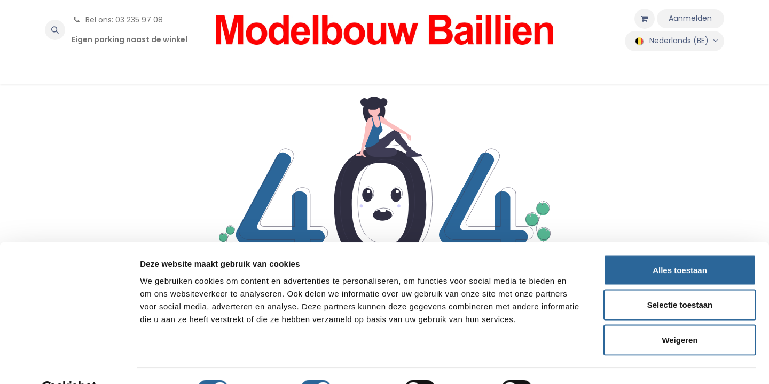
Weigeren (679, 313)
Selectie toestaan (680, 279)
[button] (55, 30)
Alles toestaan (680, 244)
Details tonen (577, 362)
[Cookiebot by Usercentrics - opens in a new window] (69, 363)
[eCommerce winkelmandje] (644, 19)
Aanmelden (690, 18)
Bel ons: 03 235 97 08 (117, 19)
